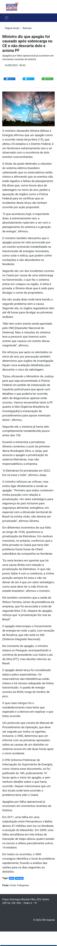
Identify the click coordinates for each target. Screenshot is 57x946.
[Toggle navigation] (50, 7)
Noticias (27, 28)
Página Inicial (12, 28)
